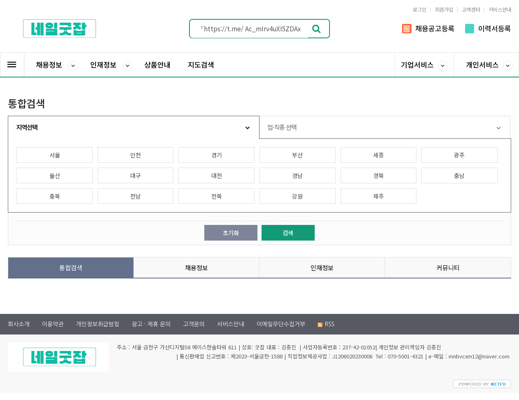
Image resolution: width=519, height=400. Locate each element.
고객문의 (194, 324)
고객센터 (471, 9)
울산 (54, 175)
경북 (378, 175)
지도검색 (201, 64)
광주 (459, 155)
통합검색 (70, 267)
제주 (378, 196)
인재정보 (111, 64)
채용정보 (57, 64)
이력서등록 (488, 28)
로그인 (419, 9)
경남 (297, 175)
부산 (297, 155)
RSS (326, 324)
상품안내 (157, 64)
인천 (135, 155)
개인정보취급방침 (97, 324)
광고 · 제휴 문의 (151, 324)
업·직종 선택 (282, 126)
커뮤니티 (448, 267)
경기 (216, 155)
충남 (459, 175)
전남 (135, 196)
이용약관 (53, 324)
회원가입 (444, 9)
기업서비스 (424, 64)
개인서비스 (489, 64)
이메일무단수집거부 (281, 324)
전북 (216, 196)
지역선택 (26, 126)
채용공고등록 (428, 28)
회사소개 (19, 324)
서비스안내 (500, 9)
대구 (135, 175)
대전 (216, 175)
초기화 (231, 232)
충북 (54, 196)
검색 (288, 232)
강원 (297, 196)
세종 (378, 155)
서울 (54, 155)
